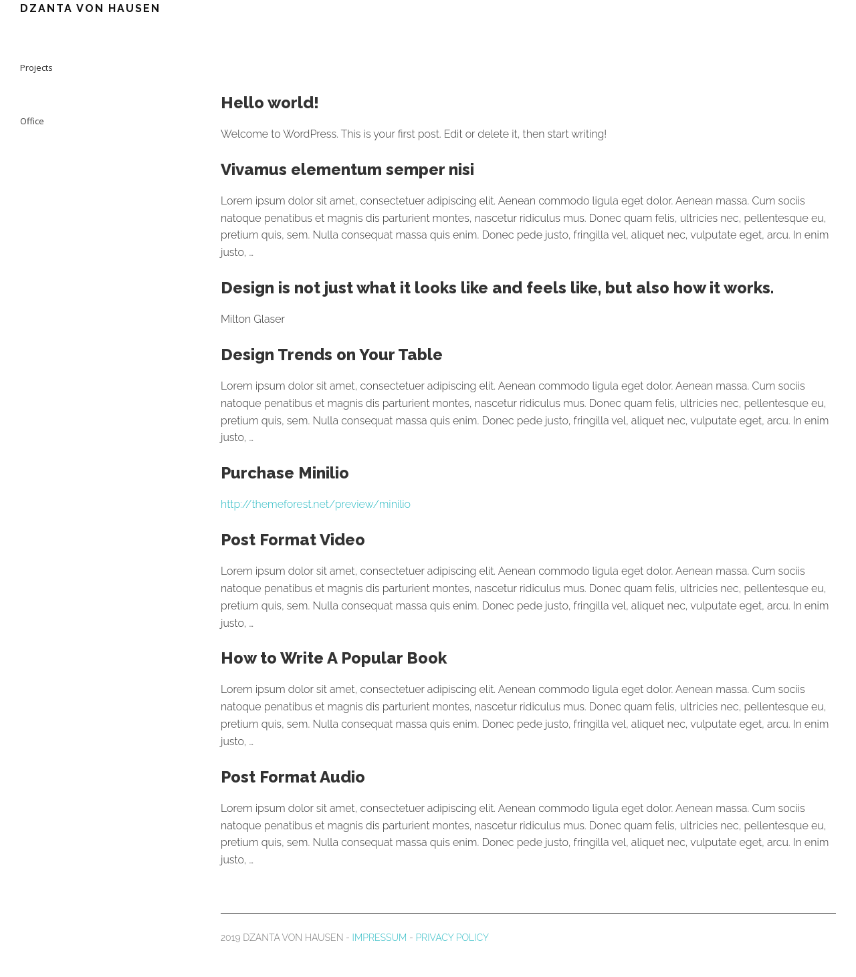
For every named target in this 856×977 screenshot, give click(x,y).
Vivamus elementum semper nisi (347, 169)
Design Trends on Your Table (332, 354)
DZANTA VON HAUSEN (90, 8)
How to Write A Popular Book (334, 658)
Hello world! (270, 102)
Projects (36, 67)
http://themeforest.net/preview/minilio (316, 504)
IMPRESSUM (379, 937)
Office (32, 121)
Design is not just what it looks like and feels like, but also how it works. (497, 287)
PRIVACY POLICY (452, 937)
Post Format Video (293, 539)
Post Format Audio (293, 777)
